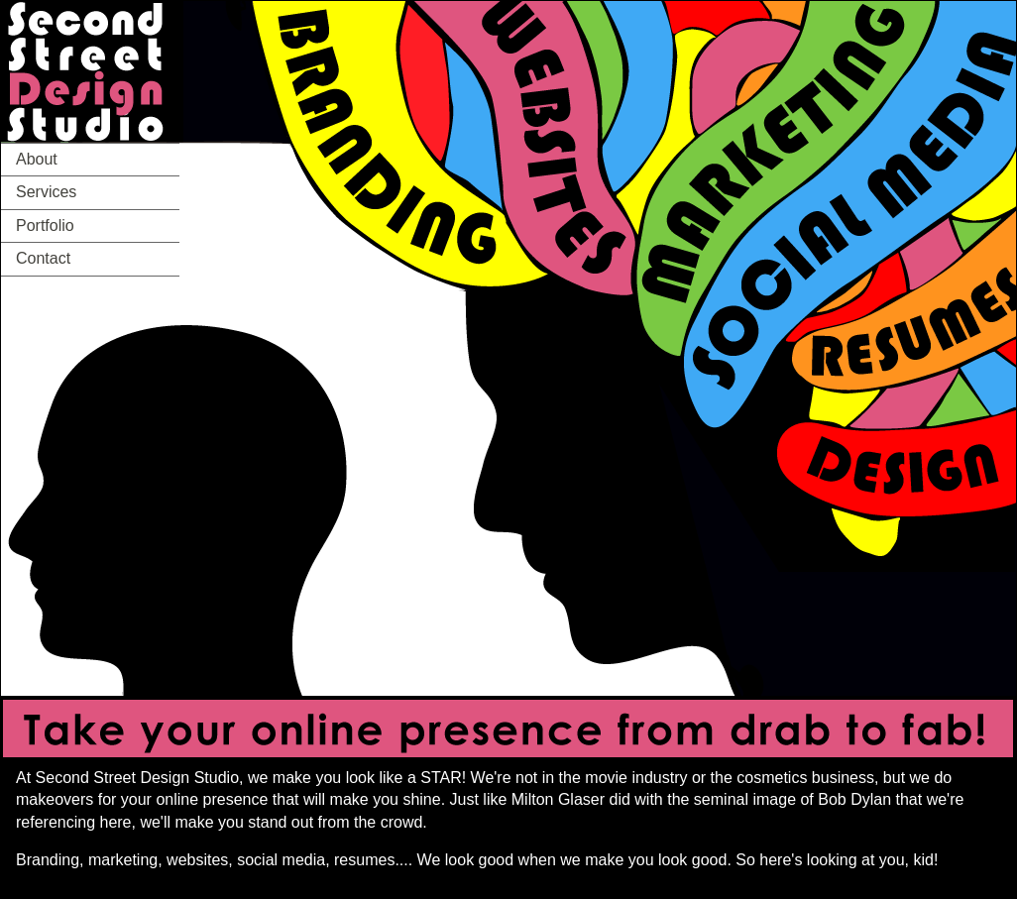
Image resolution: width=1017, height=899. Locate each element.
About (36, 159)
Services (46, 191)
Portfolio (45, 225)
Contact (43, 258)
